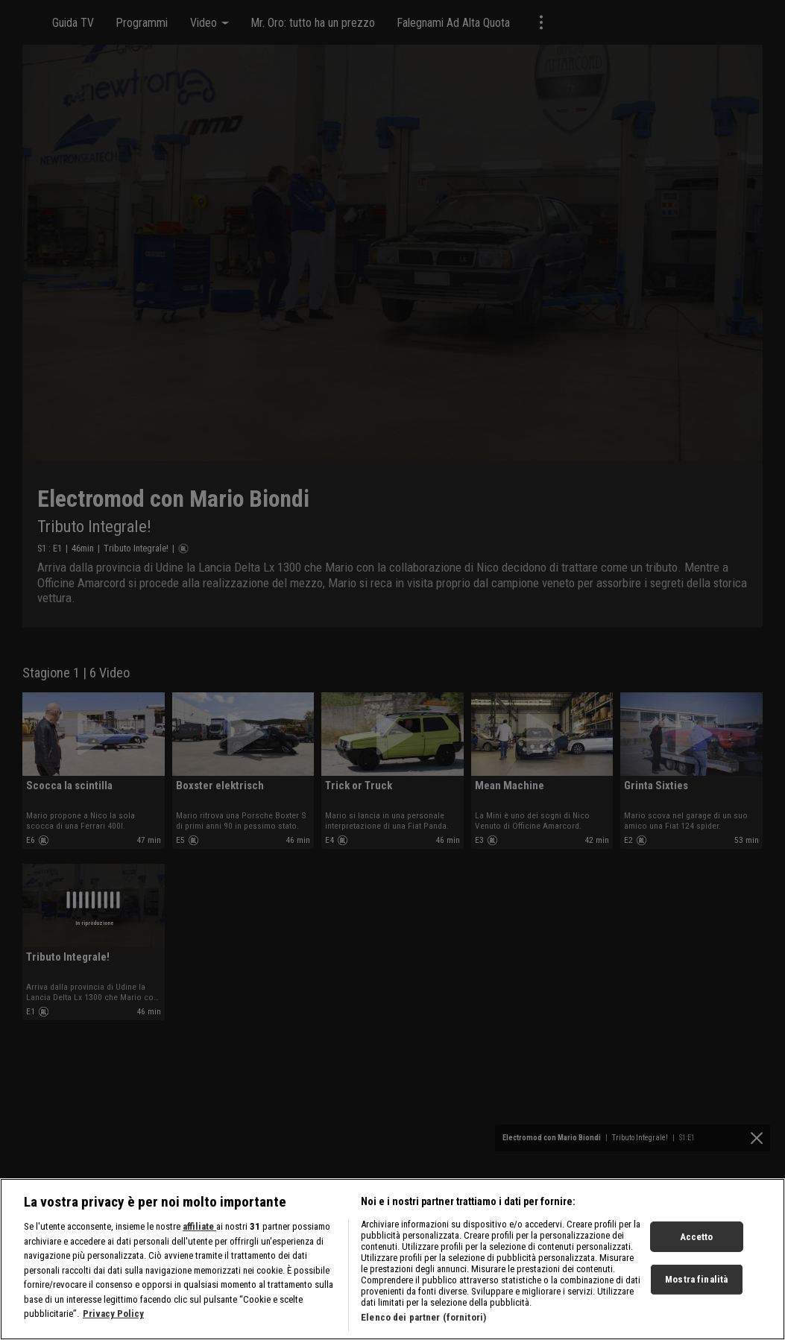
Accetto (696, 1262)
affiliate (199, 1252)
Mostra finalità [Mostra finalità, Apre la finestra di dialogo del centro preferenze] (696, 1305)
